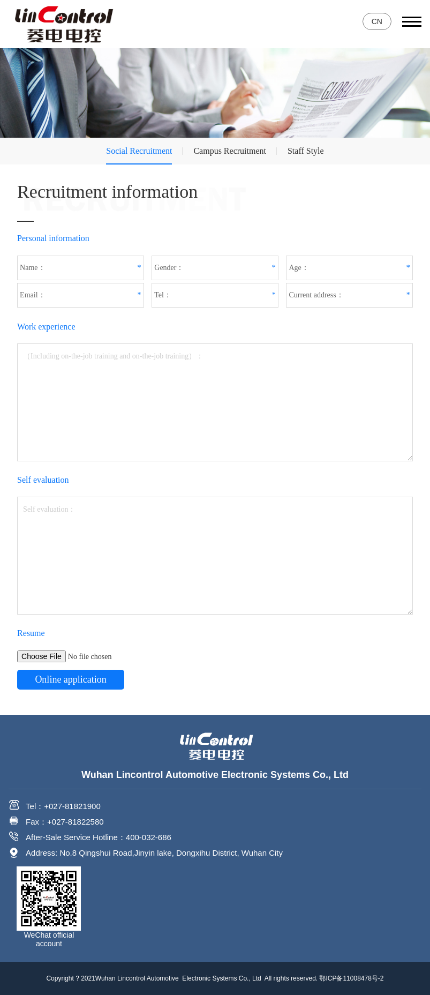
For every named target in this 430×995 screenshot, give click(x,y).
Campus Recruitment (229, 150)
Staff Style (306, 150)
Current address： (316, 295)
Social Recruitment (139, 150)
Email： (32, 295)
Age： (298, 268)
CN (377, 21)
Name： (32, 268)
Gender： (169, 268)
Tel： (162, 295)
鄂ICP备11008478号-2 (351, 978)
